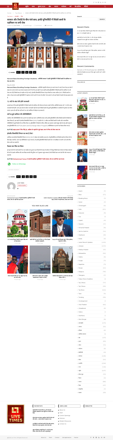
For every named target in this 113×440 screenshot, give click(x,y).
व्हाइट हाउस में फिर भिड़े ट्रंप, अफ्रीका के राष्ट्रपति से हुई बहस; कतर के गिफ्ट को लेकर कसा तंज (36, 129)
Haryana (92, 224)
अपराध (92, 327)
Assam (92, 191)
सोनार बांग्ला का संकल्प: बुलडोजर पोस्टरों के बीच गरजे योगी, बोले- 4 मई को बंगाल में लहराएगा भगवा (97, 133)
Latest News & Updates (92, 242)
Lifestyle (92, 246)
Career (92, 202)
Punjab (92, 261)
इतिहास (92, 330)
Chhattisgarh (92, 206)
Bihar (92, 195)
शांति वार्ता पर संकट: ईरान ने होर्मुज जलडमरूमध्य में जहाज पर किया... (40, 276)
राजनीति (92, 363)
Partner (76, 437)
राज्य (33, 6)
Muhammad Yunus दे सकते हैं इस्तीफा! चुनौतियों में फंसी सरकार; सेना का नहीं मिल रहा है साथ (38, 159)
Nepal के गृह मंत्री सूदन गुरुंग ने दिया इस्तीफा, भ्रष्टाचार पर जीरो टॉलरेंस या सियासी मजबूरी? (97, 151)
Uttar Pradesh (92, 305)
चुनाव (92, 341)
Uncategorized (92, 301)
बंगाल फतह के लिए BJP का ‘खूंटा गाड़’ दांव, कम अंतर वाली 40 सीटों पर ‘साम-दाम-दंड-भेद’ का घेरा (97, 168)
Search (79, 16)
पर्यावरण (92, 349)
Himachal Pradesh (92, 228)
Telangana (92, 275)
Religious (92, 272)
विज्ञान (92, 378)
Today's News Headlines (92, 279)
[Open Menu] (8, 6)
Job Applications (66, 437)
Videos (92, 312)
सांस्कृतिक (92, 389)
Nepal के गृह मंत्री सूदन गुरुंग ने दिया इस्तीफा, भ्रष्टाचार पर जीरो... (62, 240)
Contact (57, 437)
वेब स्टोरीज (78, 6)
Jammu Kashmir (92, 231)
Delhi (92, 209)
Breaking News (92, 198)
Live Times (17, 25)
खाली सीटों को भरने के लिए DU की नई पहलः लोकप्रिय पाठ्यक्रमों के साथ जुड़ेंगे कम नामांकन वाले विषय (97, 116)
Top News (18, 13)
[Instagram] (98, 2)
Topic (92, 294)
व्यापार (56, 6)
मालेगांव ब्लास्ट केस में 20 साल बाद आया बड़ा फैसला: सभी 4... (62, 276)
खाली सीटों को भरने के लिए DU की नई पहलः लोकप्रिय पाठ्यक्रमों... (40, 240)
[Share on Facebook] (23, 72)
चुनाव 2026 (41, 6)
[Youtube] (103, 2)
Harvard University (13, 169)
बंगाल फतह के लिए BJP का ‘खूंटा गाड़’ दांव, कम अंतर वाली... (17, 276)
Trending (92, 297)
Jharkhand (92, 235)
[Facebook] (94, 2)
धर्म (70, 6)
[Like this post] (19, 72)
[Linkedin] (100, 2)
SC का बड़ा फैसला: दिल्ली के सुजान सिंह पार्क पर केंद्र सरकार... (18, 240)
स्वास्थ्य (92, 393)
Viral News (92, 316)
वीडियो (86, 6)
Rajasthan (92, 264)
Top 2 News (92, 283)
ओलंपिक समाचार (92, 334)
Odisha (92, 257)
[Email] (105, 2)
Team (50, 437)
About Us (43, 437)
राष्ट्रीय (26, 6)
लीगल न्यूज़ (92, 374)
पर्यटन (92, 345)
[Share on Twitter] (26, 72)
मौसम (92, 360)
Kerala (92, 239)
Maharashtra (92, 253)
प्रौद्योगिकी (92, 352)
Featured (92, 213)
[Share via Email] (34, 72)
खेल (50, 6)
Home (9, 13)
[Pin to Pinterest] (30, 72)
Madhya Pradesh (92, 250)
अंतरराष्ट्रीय (92, 323)
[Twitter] (96, 2)
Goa (92, 217)
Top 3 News (92, 286)
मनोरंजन (63, 6)
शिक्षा (92, 385)
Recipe (92, 268)
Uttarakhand (92, 308)
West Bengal (92, 319)
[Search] (105, 6)
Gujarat (92, 220)
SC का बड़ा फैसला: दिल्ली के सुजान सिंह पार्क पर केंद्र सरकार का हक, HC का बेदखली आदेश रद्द (97, 99)
